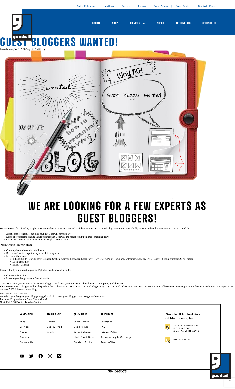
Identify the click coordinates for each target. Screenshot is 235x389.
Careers (126, 6)
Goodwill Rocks (207, 6)
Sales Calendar (86, 6)
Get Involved (183, 23)
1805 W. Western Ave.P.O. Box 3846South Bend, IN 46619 (186, 328)
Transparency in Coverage (116, 337)
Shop (115, 23)
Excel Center (182, 6)
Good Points (161, 6)
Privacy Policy (109, 332)
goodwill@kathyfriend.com (44, 270)
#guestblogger (17, 296)
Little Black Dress (84, 337)
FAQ (103, 326)
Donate (96, 23)
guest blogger (32, 296)
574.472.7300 (181, 339)
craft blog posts (54, 296)
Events (142, 6)
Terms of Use (108, 342)
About (160, 23)
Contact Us (209, 23)
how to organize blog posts (91, 296)
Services (137, 23)
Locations (108, 6)
